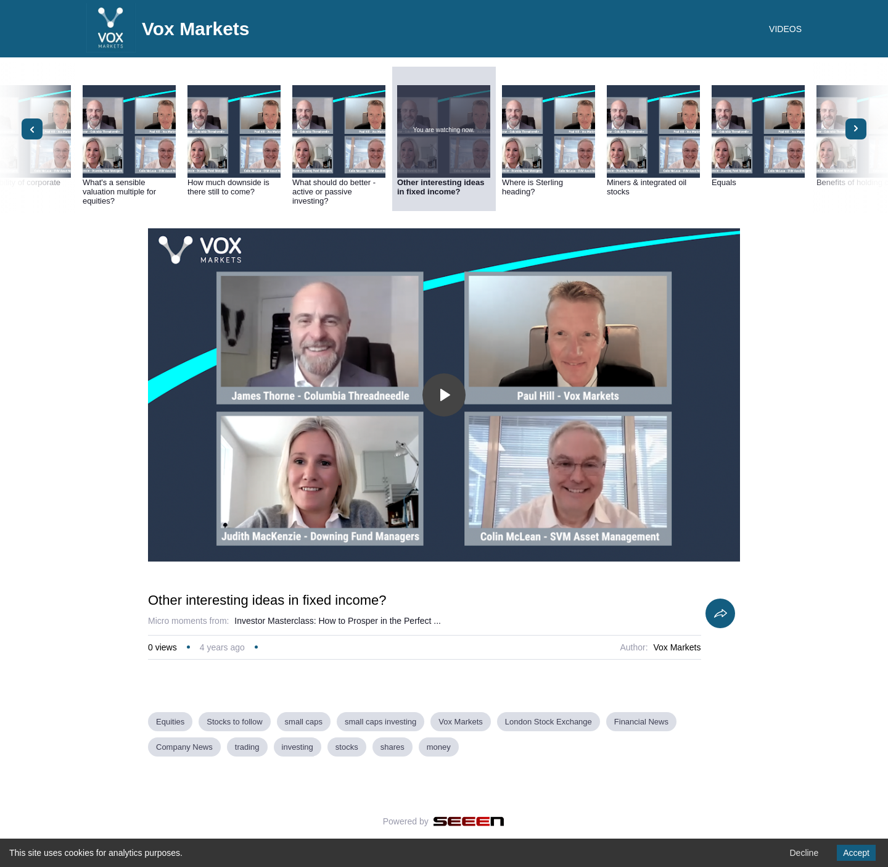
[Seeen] (469, 821)
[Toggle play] (444, 395)
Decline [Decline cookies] (803, 853)
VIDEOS (785, 29)
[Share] (720, 613)
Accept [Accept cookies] (856, 853)
